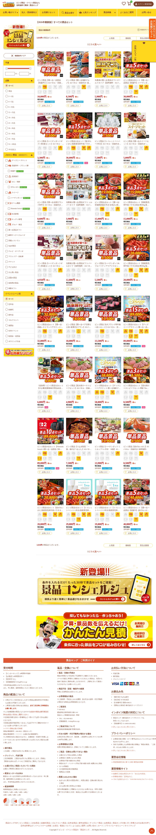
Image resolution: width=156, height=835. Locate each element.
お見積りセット (48, 12)
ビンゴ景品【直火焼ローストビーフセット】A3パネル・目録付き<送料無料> (79, 388)
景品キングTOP (11, 823)
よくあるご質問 (127, 12)
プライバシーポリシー (114, 826)
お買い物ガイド (9, 12)
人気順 (111, 38)
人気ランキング (87, 12)
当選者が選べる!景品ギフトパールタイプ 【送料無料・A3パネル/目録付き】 (79, 266)
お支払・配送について (62, 826)
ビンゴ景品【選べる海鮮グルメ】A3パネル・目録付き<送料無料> (78, 82)
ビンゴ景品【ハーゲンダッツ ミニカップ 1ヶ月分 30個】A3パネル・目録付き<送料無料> (107, 449)
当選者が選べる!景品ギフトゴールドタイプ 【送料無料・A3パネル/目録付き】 (108, 82)
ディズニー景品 (96, 823)
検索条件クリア (20, 56)
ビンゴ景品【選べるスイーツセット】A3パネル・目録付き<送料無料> (136, 143)
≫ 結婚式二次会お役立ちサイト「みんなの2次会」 (129, 774)
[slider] (6, 68)
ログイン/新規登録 (145, 4)
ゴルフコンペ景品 (59, 823)
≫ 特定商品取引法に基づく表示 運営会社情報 (127, 762)
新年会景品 (83, 823)
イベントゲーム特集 (43, 826)
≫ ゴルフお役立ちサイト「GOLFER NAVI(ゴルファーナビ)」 (132, 779)
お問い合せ (146, 12)
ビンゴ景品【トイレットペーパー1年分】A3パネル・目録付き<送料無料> (107, 143)
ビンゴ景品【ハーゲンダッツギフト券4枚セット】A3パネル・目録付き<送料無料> (50, 266)
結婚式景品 (45, 823)
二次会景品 (34, 823)
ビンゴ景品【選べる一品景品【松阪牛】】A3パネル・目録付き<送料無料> (50, 82)
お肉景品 (107, 823)
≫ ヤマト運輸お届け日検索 (12, 728)
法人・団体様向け (29, 12)
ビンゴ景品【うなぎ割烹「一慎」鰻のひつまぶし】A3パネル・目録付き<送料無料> (78, 449)
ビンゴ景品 (24, 823)
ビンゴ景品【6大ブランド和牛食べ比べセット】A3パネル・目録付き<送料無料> (108, 327)
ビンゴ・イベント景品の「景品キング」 (75, 830)
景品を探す (68, 12)
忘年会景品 (72, 823)
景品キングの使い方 (121, 823)
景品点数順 (144, 38)
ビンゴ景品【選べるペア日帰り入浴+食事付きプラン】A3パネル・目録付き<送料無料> (78, 327)
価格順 (128, 38)
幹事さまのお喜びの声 (140, 823)
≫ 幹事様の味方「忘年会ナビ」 (122, 776)
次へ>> (97, 44)
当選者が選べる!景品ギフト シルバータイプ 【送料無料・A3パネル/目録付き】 (79, 204)
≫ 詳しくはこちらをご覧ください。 (124, 727)
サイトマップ (130, 826)
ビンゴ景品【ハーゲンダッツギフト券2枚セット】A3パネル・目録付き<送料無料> (50, 143)
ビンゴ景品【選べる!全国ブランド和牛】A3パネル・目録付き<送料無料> (50, 204)
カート (100, 826)
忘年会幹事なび (27, 826)
